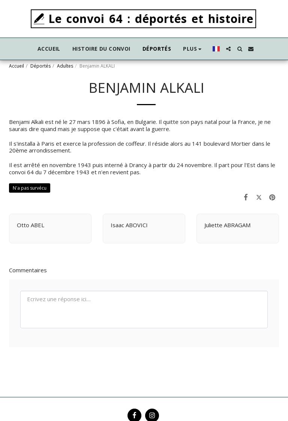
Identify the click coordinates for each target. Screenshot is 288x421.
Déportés (40, 66)
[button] (228, 48)
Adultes (65, 66)
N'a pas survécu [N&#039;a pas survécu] (29, 188)
